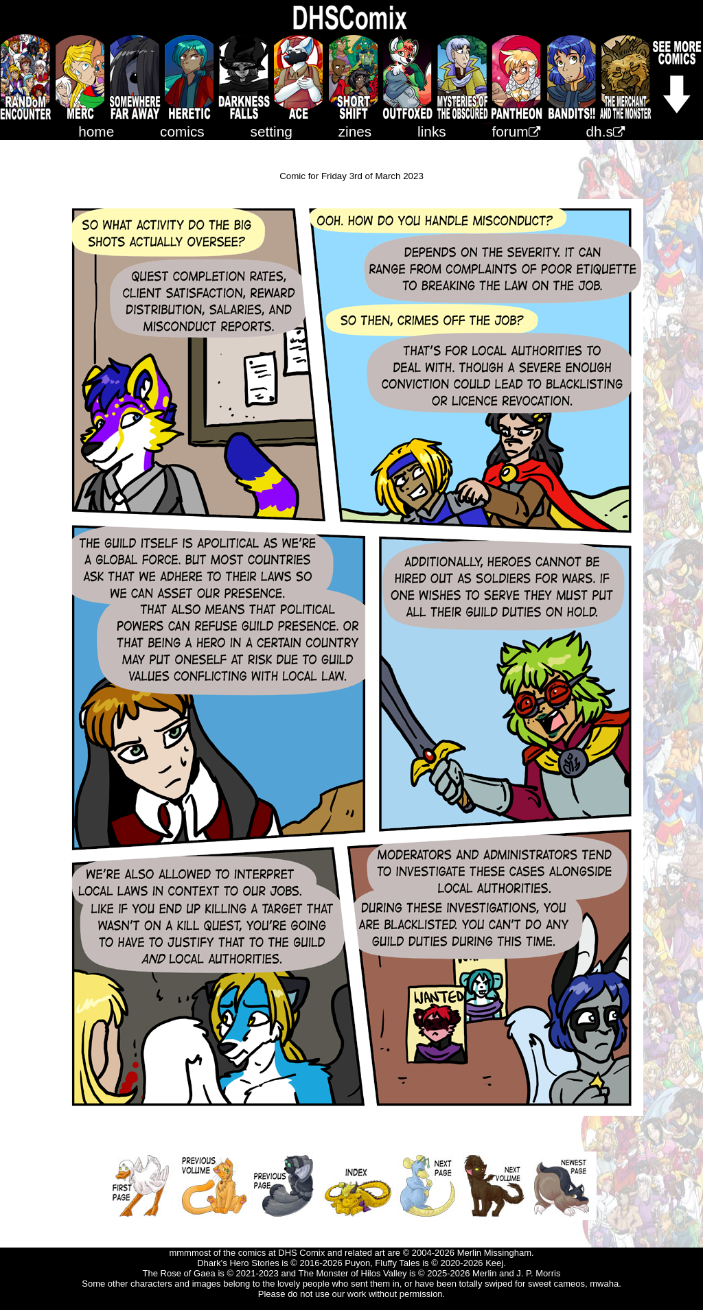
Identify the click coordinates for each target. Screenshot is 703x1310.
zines (355, 131)
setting (271, 131)
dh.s (605, 131)
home (96, 131)
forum (516, 131)
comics (182, 131)
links (431, 131)
